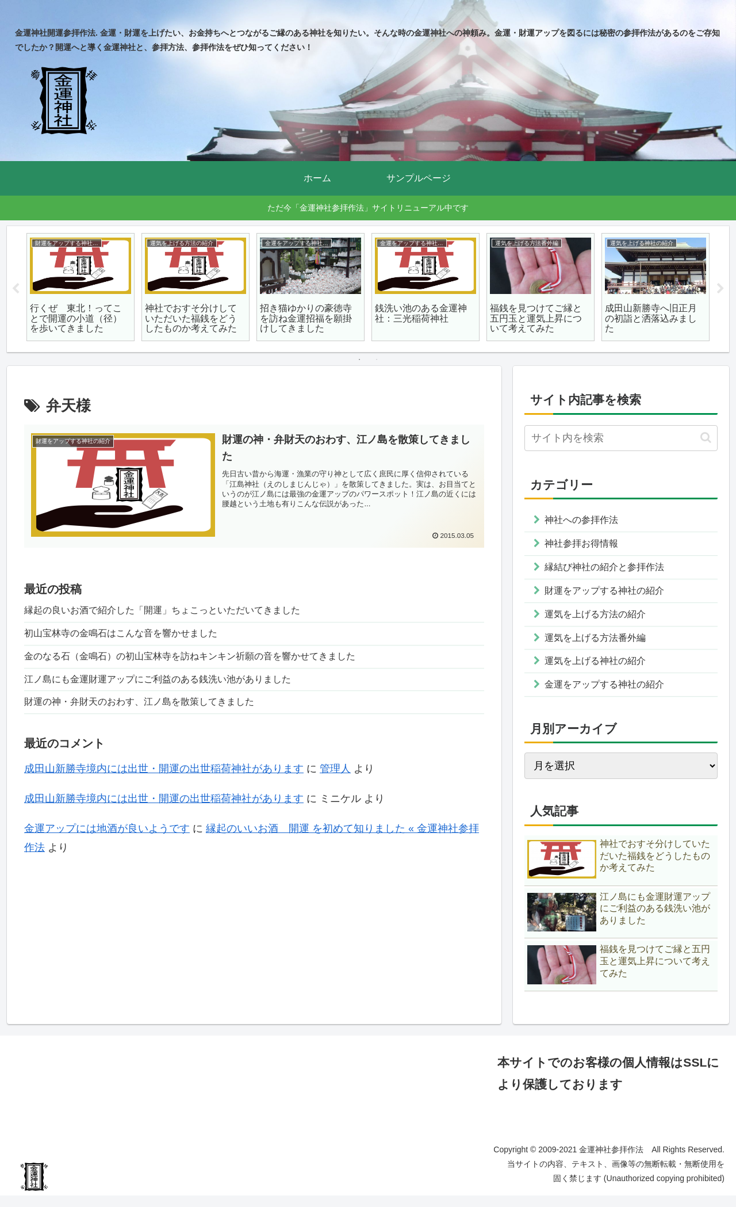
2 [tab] (376, 359)
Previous (15, 289)
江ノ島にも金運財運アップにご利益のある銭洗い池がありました (174, 687)
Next (720, 289)
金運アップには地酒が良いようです (107, 839)
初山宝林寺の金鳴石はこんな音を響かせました (132, 637)
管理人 (335, 779)
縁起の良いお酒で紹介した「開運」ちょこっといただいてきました (179, 612)
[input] (621, 438)
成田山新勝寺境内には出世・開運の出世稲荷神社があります (164, 779)
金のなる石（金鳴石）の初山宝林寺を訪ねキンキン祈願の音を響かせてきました (210, 661)
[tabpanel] (80, 287)
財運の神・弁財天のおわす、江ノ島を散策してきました (153, 711)
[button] (706, 437)
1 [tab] (359, 359)
